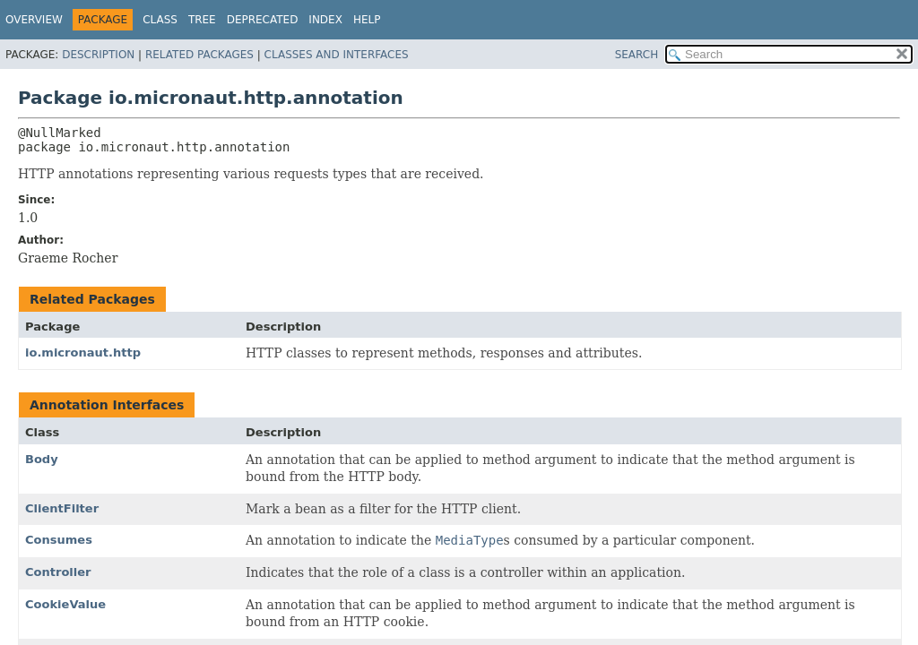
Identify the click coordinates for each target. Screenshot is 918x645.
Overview (34, 19)
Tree (202, 19)
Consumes (58, 539)
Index (325, 19)
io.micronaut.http (83, 352)
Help (367, 19)
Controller (58, 572)
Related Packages (199, 54)
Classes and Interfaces (336, 54)
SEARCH (637, 54)
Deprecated (263, 19)
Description (98, 54)
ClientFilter (62, 508)
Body (41, 459)
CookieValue (65, 604)
